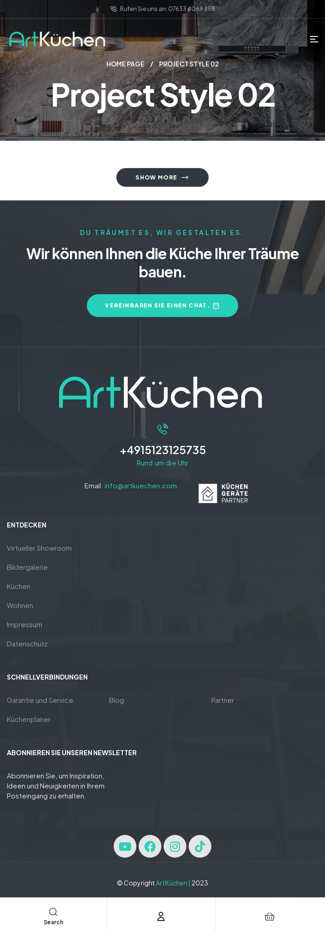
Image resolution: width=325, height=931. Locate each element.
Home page (125, 64)
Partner (222, 700)
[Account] (160, 916)
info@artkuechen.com (141, 485)
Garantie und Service (40, 700)
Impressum (24, 624)
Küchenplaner (28, 719)
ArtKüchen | (173, 883)
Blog (116, 700)
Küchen (18, 586)
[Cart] (269, 916)
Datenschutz (27, 643)
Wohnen (20, 605)
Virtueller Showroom (39, 547)
